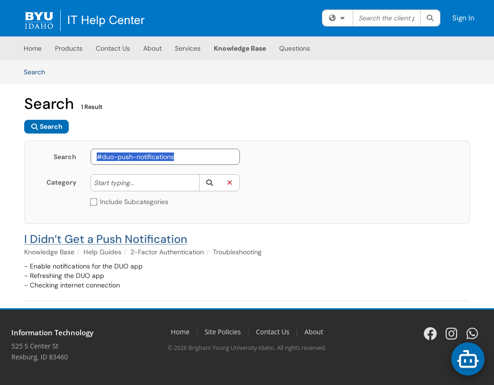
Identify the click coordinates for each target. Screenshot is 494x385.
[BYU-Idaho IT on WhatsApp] (472, 333)
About (152, 48)
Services (188, 48)
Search (38, 71)
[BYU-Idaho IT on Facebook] (430, 333)
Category (61, 182)
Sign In (463, 18)
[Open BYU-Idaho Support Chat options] (468, 359)
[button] (209, 183)
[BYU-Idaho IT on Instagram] (451, 333)
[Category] (139, 183)
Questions (294, 48)
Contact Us (113, 48)
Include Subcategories (129, 201)
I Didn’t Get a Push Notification (105, 239)
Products (68, 48)
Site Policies (223, 331)
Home (33, 48)
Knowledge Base (240, 48)
